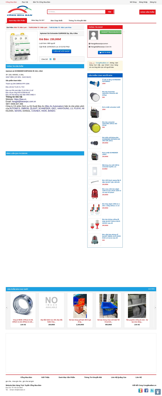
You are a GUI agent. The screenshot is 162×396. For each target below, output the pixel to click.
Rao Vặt (25, 2)
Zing (54, 59)
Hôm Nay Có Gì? (37, 20)
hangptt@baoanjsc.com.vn (101, 47)
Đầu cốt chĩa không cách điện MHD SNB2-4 (20, 95)
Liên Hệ (138, 377)
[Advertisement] (45, 129)
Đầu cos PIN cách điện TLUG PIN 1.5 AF (19, 90)
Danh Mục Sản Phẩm (17, 21)
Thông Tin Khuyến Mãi (77, 21)
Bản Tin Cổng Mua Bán (41, 2)
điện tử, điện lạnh (20, 27)
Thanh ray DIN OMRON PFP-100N (17, 84)
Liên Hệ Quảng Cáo (118, 377)
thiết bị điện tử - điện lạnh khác (60, 27)
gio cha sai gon (28, 381)
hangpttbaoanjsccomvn (99, 44)
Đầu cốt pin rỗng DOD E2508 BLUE (18, 92)
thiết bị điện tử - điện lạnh (38, 27)
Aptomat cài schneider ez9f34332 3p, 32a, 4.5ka (59, 33)
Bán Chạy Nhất (56, 21)
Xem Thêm (151, 289)
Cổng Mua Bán (11, 2)
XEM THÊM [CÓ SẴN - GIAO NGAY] (18, 77)
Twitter (50, 59)
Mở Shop (133, 2)
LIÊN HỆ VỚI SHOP (61, 51)
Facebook (146, 391)
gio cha (8, 381)
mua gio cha (16, 381)
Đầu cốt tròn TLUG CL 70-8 (15, 87)
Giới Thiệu (45, 377)
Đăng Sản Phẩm (147, 12)
